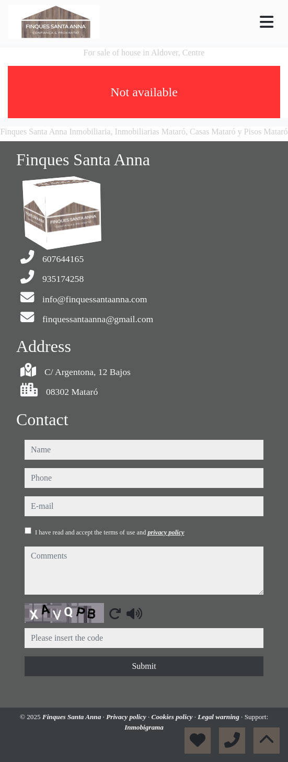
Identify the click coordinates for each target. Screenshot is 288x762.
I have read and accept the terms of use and (109, 532)
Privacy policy (127, 717)
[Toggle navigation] (267, 22)
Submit (144, 666)
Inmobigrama (144, 727)
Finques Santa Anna (72, 717)
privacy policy (165, 532)
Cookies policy (173, 717)
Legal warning (219, 717)
